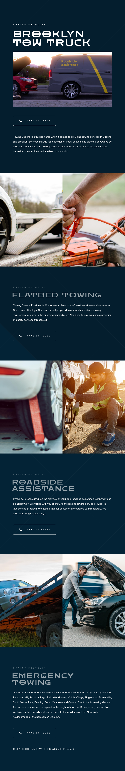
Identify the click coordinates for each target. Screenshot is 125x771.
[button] (34, 121)
